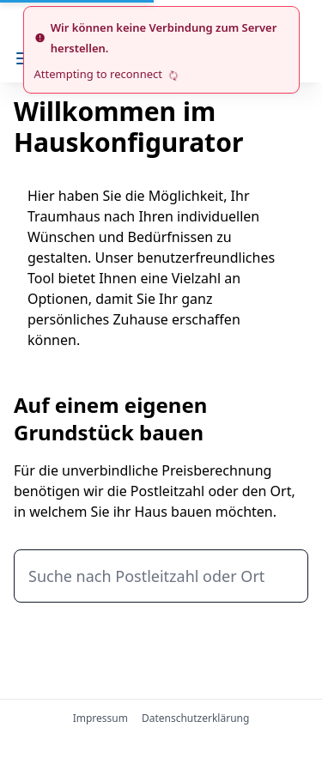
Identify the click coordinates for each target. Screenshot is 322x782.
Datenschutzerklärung (195, 718)
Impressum (100, 718)
